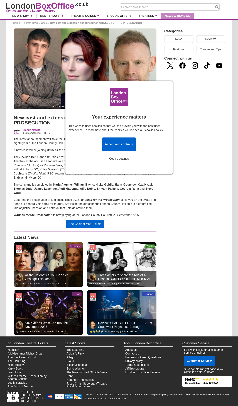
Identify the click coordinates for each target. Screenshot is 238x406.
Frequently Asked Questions (143, 357)
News (177, 15)
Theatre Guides (83, 15)
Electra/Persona (77, 364)
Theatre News (31, 22)
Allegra (71, 357)
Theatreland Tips (210, 49)
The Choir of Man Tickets (85, 223)
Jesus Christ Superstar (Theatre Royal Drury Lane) (87, 385)
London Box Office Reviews (142, 372)
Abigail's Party (76, 353)
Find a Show (20, 15)
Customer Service (199, 360)
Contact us (132, 353)
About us (131, 349)
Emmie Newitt (31, 130)
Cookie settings (119, 158)
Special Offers (119, 15)
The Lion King (16, 361)
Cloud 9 (71, 361)
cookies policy (154, 130)
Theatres (146, 15)
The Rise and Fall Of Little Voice (87, 372)
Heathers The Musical (80, 379)
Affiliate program (135, 368)
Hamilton (13, 349)
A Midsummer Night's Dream (26, 353)
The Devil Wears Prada (22, 357)
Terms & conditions (137, 364)
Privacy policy (134, 361)
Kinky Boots (15, 368)
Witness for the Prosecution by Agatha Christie (27, 377)
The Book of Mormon (21, 386)
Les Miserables (17, 382)
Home (16, 22)
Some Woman (76, 368)
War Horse (14, 372)
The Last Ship (75, 349)
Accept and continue (119, 144)
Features (178, 49)
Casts (44, 22)
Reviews (210, 39)
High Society (16, 364)
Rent (70, 376)
